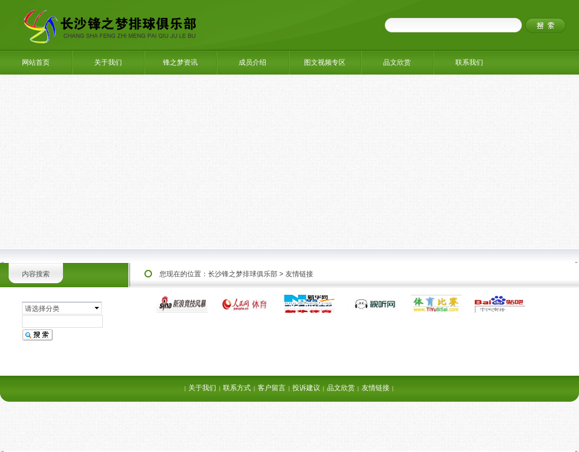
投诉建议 (306, 388)
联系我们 (469, 62)
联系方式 (237, 388)
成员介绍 (252, 62)
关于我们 (108, 62)
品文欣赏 (397, 62)
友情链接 (299, 274)
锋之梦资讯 (180, 62)
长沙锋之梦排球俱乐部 (242, 274)
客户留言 (271, 388)
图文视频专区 (325, 62)
